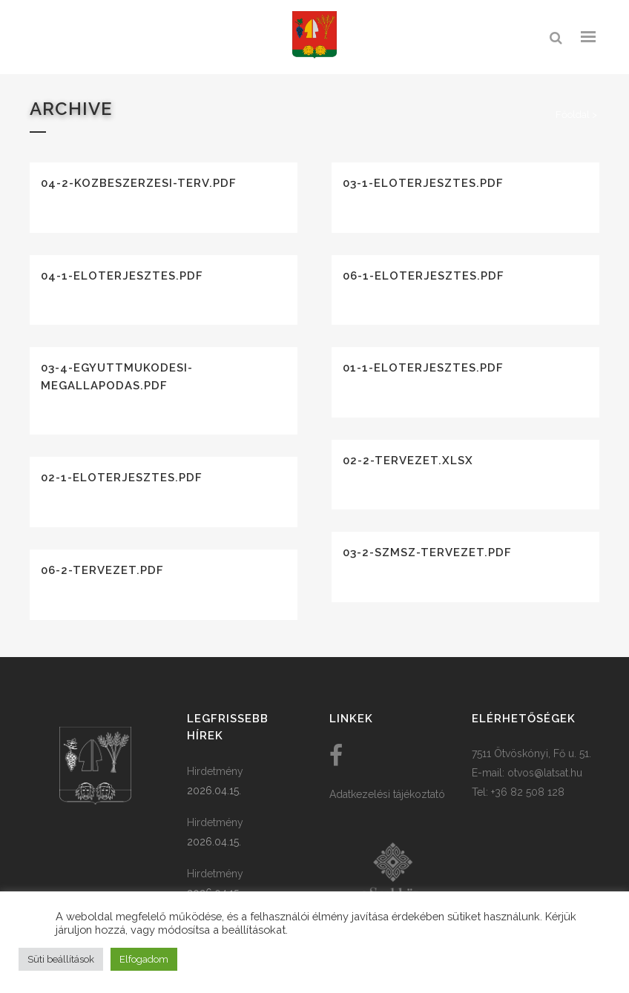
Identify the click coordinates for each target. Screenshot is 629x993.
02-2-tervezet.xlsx (408, 460)
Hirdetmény (215, 771)
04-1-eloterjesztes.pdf (122, 276)
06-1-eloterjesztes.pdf (423, 276)
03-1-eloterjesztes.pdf (423, 183)
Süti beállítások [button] (60, 959)
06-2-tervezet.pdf (102, 570)
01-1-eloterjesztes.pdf (423, 368)
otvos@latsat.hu (544, 773)
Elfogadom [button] (143, 959)
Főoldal (573, 114)
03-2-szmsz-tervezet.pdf (427, 552)
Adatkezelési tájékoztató (387, 794)
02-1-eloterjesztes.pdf (121, 477)
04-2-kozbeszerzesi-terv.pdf (139, 183)
